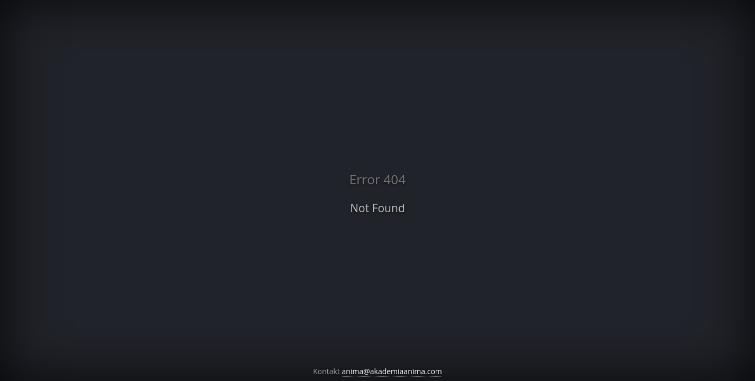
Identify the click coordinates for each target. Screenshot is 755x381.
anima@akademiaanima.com (392, 371)
